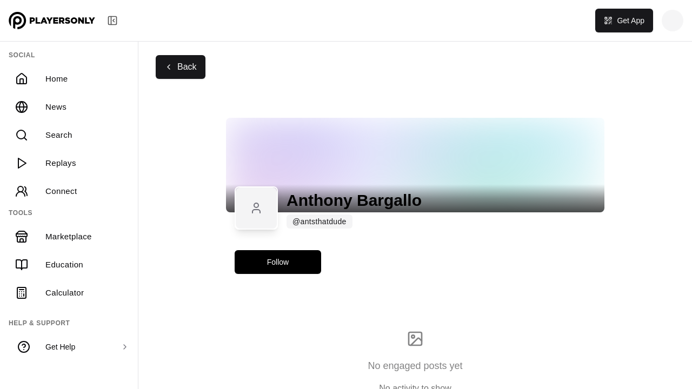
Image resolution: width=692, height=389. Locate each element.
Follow (278, 262)
